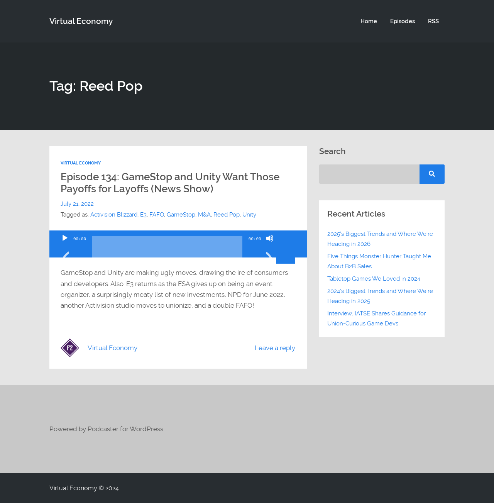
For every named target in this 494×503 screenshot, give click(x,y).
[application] (178, 243)
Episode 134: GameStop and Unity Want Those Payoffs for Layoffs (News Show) (170, 183)
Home (368, 21)
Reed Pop (226, 214)
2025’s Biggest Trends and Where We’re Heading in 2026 (380, 238)
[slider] (167, 249)
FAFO (156, 214)
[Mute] (270, 247)
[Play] (65, 247)
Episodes (402, 21)
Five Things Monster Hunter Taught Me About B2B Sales (379, 261)
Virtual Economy (81, 21)
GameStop (181, 214)
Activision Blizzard (113, 214)
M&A (204, 214)
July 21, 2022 (77, 203)
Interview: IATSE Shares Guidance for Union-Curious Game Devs (376, 318)
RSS (433, 21)
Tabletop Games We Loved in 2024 (373, 278)
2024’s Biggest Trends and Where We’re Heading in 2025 (380, 296)
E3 (143, 214)
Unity (249, 214)
